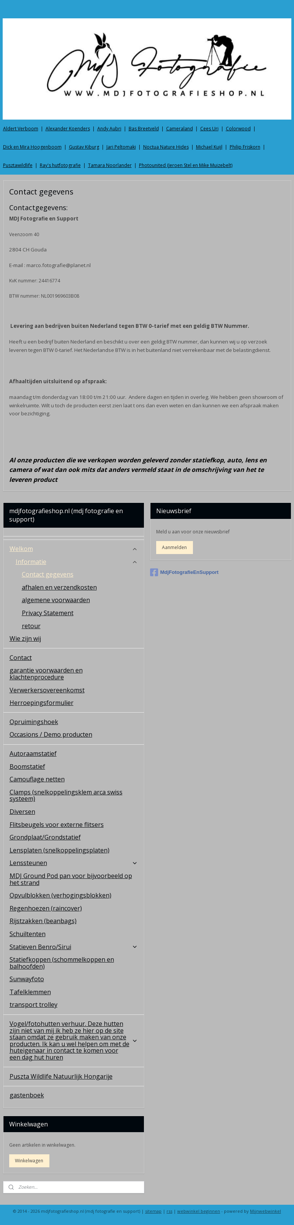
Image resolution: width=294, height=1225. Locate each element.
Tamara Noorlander (110, 165)
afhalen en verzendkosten (59, 587)
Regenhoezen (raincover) (46, 908)
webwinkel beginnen (198, 1211)
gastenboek (27, 1095)
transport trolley (33, 1004)
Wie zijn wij (25, 638)
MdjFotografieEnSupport (184, 572)
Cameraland (179, 128)
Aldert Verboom (20, 128)
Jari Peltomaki (121, 147)
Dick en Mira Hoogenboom (32, 147)
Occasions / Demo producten (51, 734)
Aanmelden (174, 547)
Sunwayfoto (27, 979)
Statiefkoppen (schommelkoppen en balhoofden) (62, 963)
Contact (21, 657)
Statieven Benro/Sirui (74, 947)
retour (31, 626)
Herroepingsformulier (42, 702)
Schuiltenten (28, 934)
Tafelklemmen (30, 992)
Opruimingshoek (34, 722)
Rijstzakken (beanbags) (43, 921)
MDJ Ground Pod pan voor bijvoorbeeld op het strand (71, 879)
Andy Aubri (109, 128)
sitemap (153, 1211)
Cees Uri (209, 128)
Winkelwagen (29, 1160)
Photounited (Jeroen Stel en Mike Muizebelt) (185, 165)
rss (169, 1211)
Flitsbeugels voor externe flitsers (57, 824)
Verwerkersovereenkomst (47, 690)
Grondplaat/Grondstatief (45, 837)
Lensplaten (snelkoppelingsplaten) (59, 850)
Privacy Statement (48, 613)
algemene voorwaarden (56, 600)
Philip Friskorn (245, 147)
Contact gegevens (48, 574)
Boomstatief (27, 766)
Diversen (22, 811)
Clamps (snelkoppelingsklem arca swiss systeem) (66, 795)
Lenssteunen (74, 863)
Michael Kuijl (209, 147)
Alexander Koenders (68, 128)
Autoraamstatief (33, 753)
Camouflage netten (37, 779)
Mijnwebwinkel (265, 1211)
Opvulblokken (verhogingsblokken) (60, 895)
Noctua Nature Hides (166, 147)
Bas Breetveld (144, 128)
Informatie (77, 561)
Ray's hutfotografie (60, 165)
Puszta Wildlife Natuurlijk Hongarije (61, 1076)
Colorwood (238, 128)
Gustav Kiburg (84, 147)
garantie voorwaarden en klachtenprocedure (46, 673)
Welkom (74, 548)
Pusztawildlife (18, 165)
